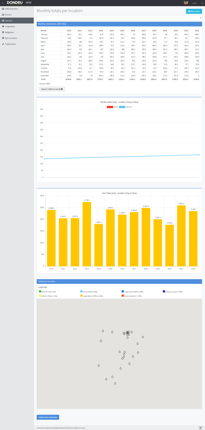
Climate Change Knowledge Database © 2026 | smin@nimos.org (61, 428)
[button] (115, 383)
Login (194, 3)
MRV (29, 2)
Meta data (194, 11)
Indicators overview (48, 417)
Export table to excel (52, 89)
